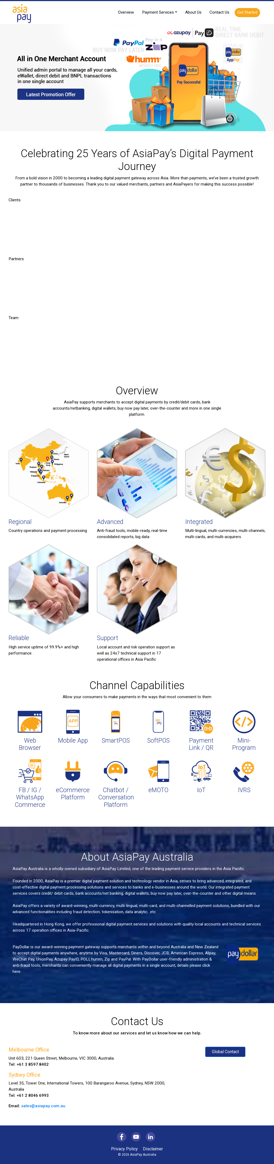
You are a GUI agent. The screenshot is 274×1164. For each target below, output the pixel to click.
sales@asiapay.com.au (43, 1105)
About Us (193, 12)
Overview (126, 12)
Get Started (247, 12)
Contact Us (219, 12)
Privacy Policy (124, 1148)
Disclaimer (153, 1148)
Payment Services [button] (158, 12)
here (16, 971)
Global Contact (225, 1051)
